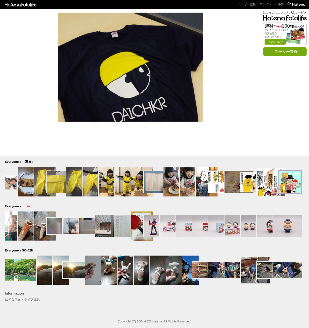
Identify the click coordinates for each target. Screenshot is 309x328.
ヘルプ (279, 4)
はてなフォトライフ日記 (22, 299)
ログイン (265, 4)
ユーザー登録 (247, 4)
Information (14, 293)
